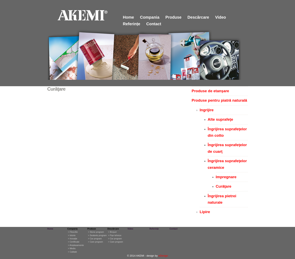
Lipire (205, 212)
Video (220, 17)
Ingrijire (207, 110)
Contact (153, 24)
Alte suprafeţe (220, 119)
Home (128, 17)
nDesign (163, 255)
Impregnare (226, 177)
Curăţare (223, 186)
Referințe (131, 24)
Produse (173, 17)
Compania (149, 17)
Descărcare (198, 17)
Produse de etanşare (210, 91)
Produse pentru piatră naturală (219, 100)
